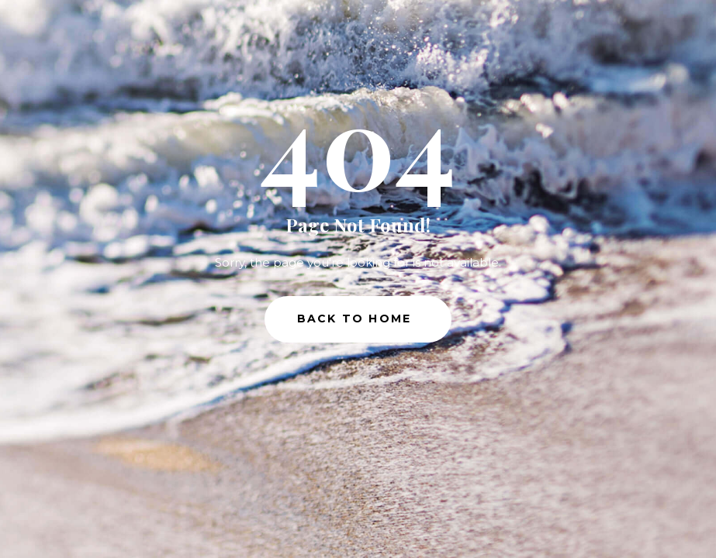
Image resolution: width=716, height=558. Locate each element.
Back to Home (354, 319)
